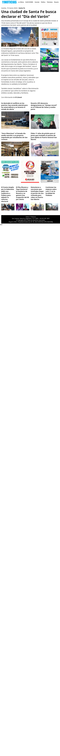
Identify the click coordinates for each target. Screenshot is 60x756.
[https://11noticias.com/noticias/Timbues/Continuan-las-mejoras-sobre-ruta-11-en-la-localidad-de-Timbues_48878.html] (52, 198)
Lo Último (21, 2)
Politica (43, 2)
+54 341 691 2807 (44, 218)
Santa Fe (22, 8)
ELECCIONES (29, 2)
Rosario (56, 2)
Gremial (37, 2)
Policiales (50, 2)
